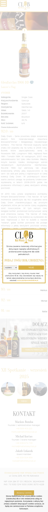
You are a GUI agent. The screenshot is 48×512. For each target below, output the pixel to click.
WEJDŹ (31, 268)
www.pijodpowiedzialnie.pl (27, 280)
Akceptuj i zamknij (24, 493)
